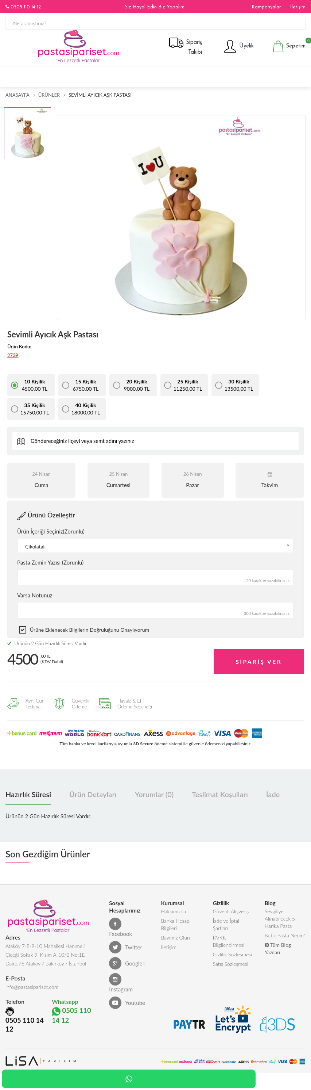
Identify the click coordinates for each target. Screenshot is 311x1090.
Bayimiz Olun (175, 940)
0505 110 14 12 (23, 6)
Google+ (127, 966)
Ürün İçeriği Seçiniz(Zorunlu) (51, 536)
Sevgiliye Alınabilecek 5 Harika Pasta (280, 921)
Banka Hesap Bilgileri (175, 927)
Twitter (125, 950)
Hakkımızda (173, 914)
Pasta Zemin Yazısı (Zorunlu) (50, 567)
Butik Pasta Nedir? (285, 938)
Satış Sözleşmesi (230, 966)
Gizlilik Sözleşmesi (232, 957)
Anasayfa (17, 100)
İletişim (298, 7)
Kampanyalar (266, 7)
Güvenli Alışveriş (231, 914)
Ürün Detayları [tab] (93, 796)
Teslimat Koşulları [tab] (220, 796)
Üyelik (238, 51)
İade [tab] (273, 796)
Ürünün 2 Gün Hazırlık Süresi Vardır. (47, 648)
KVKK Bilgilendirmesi (229, 944)
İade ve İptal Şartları (226, 927)
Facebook (120, 930)
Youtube (127, 1005)
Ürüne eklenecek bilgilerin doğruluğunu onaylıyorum (89, 634)
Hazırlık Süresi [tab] (28, 796)
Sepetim (289, 51)
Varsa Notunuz (35, 600)
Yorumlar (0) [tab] (154, 796)
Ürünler (49, 100)
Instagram (121, 985)
